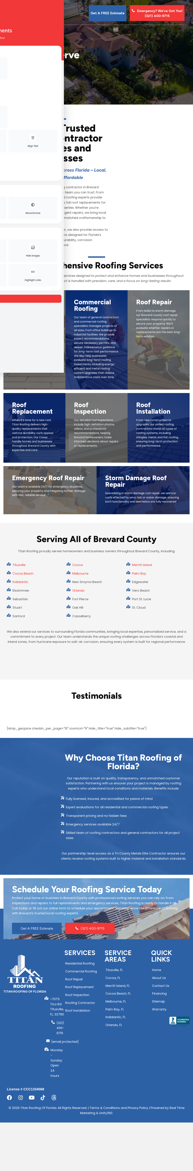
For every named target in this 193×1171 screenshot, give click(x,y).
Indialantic (20, 762)
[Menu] (116, 29)
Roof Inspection (90, 569)
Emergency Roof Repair (48, 650)
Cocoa (77, 745)
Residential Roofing (29, 438)
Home (12, 85)
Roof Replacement (32, 569)
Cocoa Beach (23, 753)
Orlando (78, 770)
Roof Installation (153, 569)
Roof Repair (154, 435)
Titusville (19, 745)
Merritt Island (142, 745)
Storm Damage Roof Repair (136, 653)
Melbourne (80, 753)
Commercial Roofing (92, 438)
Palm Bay (139, 753)
